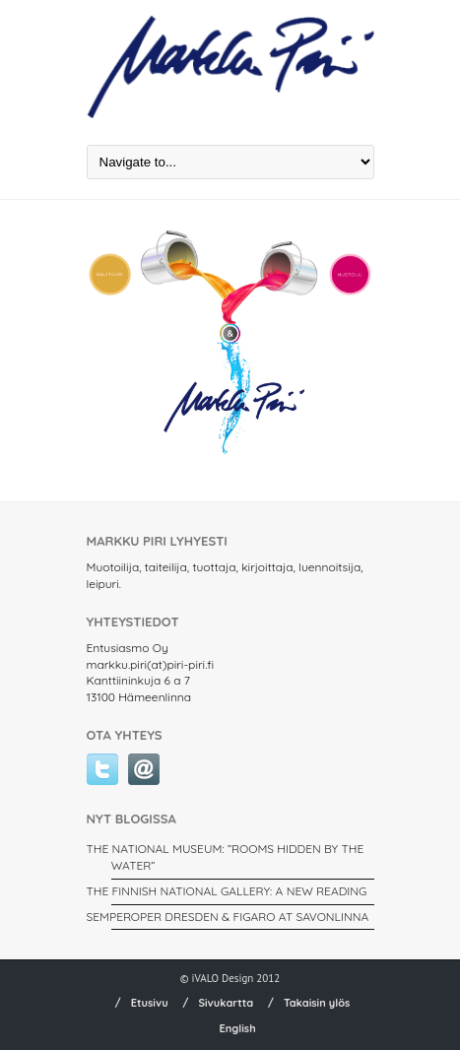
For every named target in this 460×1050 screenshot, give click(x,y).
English (237, 1028)
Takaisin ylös (317, 1003)
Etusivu (149, 1003)
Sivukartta (225, 1003)
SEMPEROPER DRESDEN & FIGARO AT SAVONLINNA (228, 916)
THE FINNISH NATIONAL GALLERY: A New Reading (227, 891)
